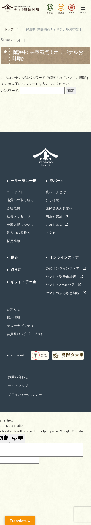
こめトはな (54, 224)
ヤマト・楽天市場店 (61, 277)
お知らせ (13, 309)
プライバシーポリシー (25, 394)
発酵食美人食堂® (59, 208)
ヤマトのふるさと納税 (63, 293)
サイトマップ (18, 386)
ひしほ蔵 (52, 200)
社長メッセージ (19, 216)
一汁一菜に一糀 (23, 181)
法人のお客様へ (19, 232)
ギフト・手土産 (23, 282)
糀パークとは (56, 192)
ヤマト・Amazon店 (61, 285)
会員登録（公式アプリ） (25, 334)
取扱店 (16, 270)
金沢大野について (20, 224)
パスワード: (33, 90)
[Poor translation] (17, 438)
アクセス (52, 232)
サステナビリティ (20, 326)
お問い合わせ (18, 377)
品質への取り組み (20, 200)
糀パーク (57, 181)
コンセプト (15, 192)
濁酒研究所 (54, 216)
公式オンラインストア (63, 268)
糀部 (14, 257)
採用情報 (13, 241)
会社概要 (13, 208)
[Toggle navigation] (83, 8)
